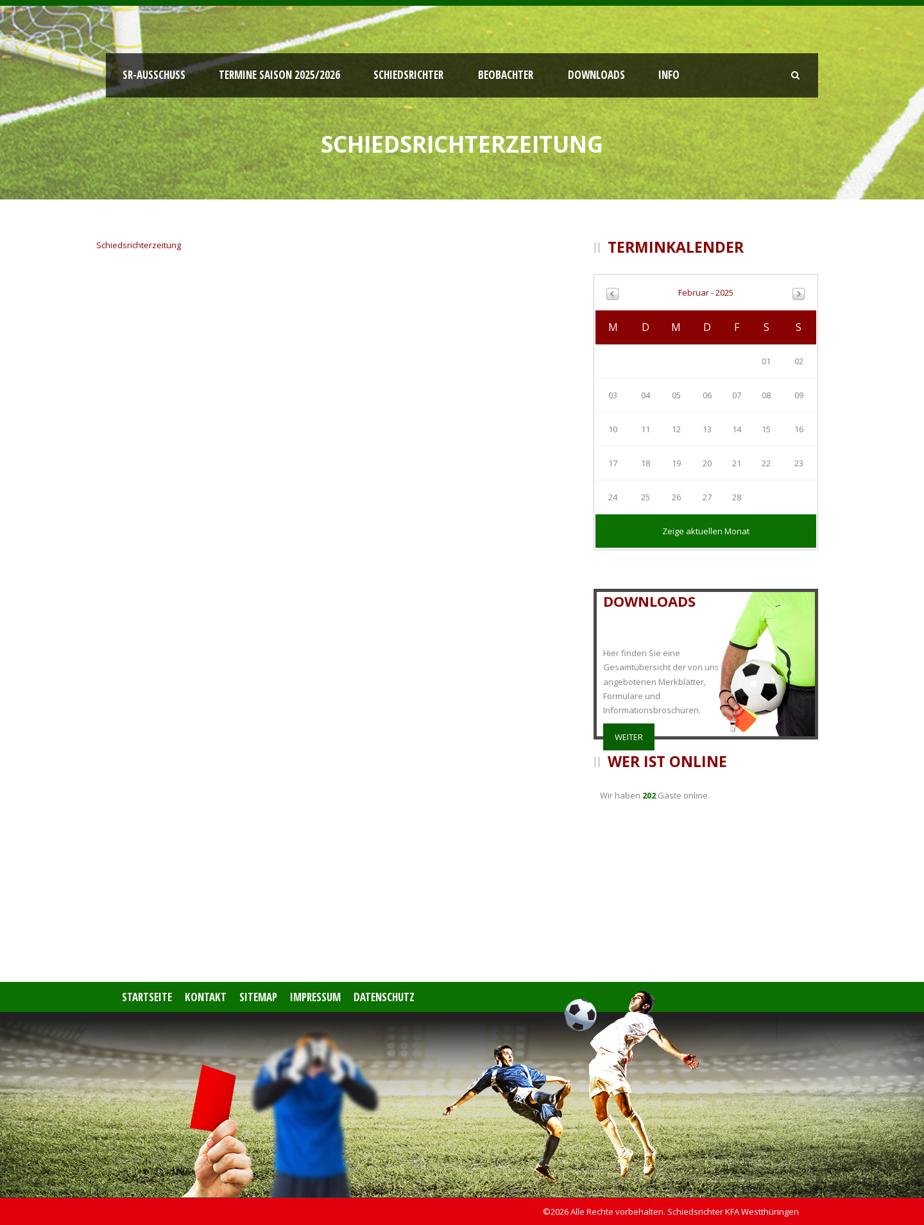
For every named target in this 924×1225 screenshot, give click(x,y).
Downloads (596, 74)
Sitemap (258, 997)
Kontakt (206, 997)
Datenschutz (384, 997)
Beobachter (505, 74)
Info (669, 74)
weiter (629, 737)
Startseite (147, 997)
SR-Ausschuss (154, 74)
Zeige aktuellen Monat (705, 531)
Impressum (315, 997)
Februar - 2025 (705, 292)
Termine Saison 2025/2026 (279, 74)
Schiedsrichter (408, 74)
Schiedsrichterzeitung (138, 245)
